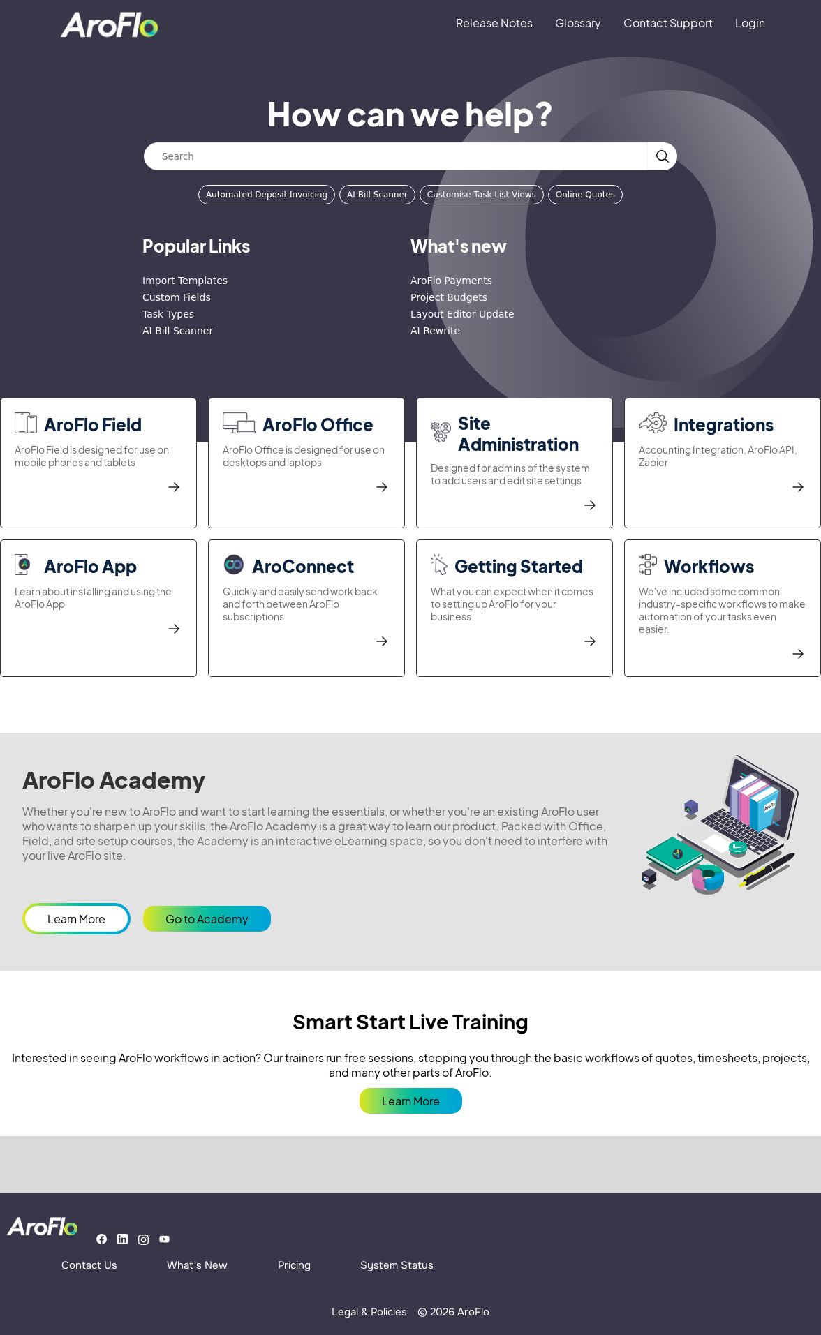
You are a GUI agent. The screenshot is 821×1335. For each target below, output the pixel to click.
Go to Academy (207, 918)
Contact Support (668, 22)
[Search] (396, 156)
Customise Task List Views (481, 195)
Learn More (76, 918)
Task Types (168, 314)
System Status (397, 1265)
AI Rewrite (435, 330)
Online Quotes (585, 195)
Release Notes (494, 22)
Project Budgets (448, 297)
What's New (197, 1265)
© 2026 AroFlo (453, 1312)
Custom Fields (176, 297)
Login (750, 22)
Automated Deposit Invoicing (266, 195)
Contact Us (89, 1265)
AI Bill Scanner (377, 195)
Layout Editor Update (462, 314)
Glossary (578, 22)
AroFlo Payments (451, 280)
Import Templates (185, 280)
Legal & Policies (369, 1312)
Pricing (294, 1265)
